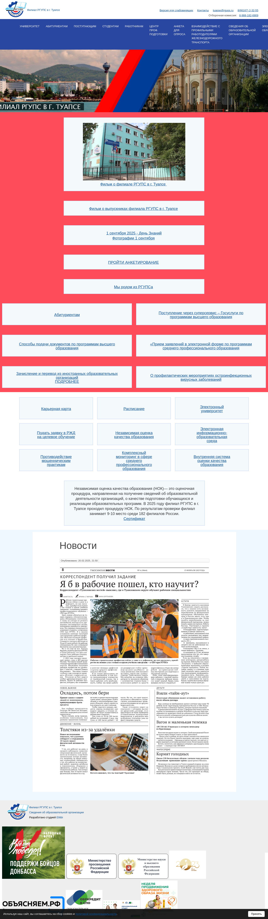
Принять (256, 913)
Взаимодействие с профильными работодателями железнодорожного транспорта (207, 34)
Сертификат (134, 518)
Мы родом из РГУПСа (133, 287)
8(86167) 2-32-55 (248, 10)
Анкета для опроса (179, 30)
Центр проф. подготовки (158, 30)
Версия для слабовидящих (176, 10)
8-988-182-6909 (248, 15)
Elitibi (60, 817)
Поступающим (85, 26)
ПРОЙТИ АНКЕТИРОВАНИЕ (133, 262)
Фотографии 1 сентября (133, 238)
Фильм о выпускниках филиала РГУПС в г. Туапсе (133, 208)
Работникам (134, 26)
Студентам (110, 26)
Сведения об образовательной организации (242, 30)
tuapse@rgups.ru (223, 10)
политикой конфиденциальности (96, 913)
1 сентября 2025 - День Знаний (134, 233)
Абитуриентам (57, 26)
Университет (30, 26)
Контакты (203, 10)
